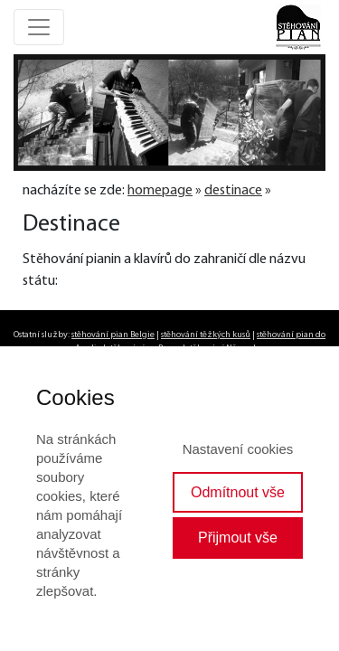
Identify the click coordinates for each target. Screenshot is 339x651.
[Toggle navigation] (39, 27)
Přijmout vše (238, 537)
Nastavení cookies (238, 449)
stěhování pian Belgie (113, 335)
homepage (160, 191)
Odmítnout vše (238, 492)
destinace (233, 191)
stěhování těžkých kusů (205, 335)
